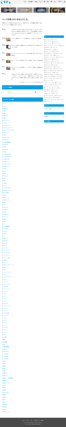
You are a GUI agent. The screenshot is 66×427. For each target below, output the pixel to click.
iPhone (5, 185)
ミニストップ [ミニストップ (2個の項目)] (48, 51)
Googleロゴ (6, 166)
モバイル (5, 322)
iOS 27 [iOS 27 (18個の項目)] (54, 62)
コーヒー (5, 274)
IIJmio (4, 171)
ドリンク (5, 296)
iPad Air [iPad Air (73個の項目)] (47, 64)
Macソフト (5, 216)
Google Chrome (7, 156)
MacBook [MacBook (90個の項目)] (57, 66)
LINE (4, 202)
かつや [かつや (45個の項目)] (60, 74)
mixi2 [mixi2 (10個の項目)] (54, 99)
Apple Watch (6, 139)
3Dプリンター (6, 120)
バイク (4, 301)
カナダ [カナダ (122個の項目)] (54, 39)
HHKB (4, 168)
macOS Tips (6, 214)
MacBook (5, 209)
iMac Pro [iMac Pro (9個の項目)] (56, 72)
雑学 (4, 397)
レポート (5, 330)
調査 (4, 395)
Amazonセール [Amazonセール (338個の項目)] (58, 53)
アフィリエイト (6, 250)
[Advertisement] (54, 25)
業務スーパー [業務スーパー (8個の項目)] (48, 93)
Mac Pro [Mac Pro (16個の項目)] (61, 70)
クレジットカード (7, 272)
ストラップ (5, 281)
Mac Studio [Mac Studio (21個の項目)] (48, 72)
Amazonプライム (7, 127)
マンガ (4, 318)
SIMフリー (5, 231)
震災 (4, 402)
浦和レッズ (5, 375)
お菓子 (4, 260)
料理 (4, 361)
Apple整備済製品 (7, 142)
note (4, 221)
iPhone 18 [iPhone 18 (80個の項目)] (48, 59)
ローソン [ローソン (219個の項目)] (58, 82)
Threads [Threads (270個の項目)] (57, 97)
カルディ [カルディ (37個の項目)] (54, 89)
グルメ (4, 269)
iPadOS (5, 183)
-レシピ (5, 106)
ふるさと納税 (6, 313)
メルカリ (5, 320)
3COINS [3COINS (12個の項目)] (54, 91)
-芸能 (4, 118)
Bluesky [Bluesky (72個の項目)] (47, 99)
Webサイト (5, 238)
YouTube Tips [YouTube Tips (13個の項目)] (48, 97)
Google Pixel (6, 159)
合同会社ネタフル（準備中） (39, 420)
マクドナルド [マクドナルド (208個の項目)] (48, 78)
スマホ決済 (5, 286)
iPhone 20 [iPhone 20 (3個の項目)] (48, 61)
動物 (4, 339)
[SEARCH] (64, 1)
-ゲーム (5, 103)
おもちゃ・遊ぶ (6, 257)
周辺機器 (5, 342)
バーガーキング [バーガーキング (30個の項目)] (58, 78)
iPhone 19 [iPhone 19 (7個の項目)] (55, 59)
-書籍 (4, 113)
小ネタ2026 (6, 358)
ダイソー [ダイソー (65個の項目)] (47, 91)
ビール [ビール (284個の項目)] (47, 39)
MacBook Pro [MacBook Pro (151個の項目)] (58, 68)
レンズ (4, 332)
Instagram (5, 176)
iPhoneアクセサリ (7, 188)
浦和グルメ (5, 373)
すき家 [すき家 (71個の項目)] (61, 76)
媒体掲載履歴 (6, 346)
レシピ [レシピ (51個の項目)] (47, 86)
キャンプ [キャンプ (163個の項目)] (58, 84)
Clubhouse (5, 144)
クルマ (4, 267)
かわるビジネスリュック (8, 265)
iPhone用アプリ (6, 190)
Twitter (5, 233)
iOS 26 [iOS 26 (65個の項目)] (47, 62)
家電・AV (5, 349)
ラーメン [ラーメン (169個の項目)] (48, 87)
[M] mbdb (38, 424)
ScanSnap (5, 228)
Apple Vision (6, 137)
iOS (4, 178)
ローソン (5, 334)
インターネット (6, 255)
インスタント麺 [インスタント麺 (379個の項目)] (56, 87)
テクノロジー (6, 291)
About (24, 420)
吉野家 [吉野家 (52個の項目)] (54, 76)
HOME (3, 5)
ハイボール (5, 303)
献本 (4, 387)
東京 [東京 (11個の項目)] (56, 49)
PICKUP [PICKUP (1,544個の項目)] (56, 51)
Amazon (5, 123)
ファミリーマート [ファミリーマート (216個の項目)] (49, 82)
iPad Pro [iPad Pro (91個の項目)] (60, 62)
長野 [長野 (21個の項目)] (61, 45)
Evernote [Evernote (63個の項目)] (55, 41)
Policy (31, 420)
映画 (4, 366)
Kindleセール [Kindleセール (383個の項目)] (48, 55)
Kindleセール (6, 197)
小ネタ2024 (6, 354)
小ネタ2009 (6, 351)
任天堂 (4, 337)
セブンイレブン (6, 289)
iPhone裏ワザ (6, 192)
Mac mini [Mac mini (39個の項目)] (53, 70)
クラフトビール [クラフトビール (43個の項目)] (56, 43)
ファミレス (5, 308)
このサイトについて (7, 277)
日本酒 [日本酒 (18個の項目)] (47, 47)
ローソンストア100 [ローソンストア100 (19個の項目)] (49, 84)
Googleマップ (6, 163)
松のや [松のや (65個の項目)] (53, 74)
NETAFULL (31, 422)
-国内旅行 (5, 108)
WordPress (5, 241)
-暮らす (5, 111)
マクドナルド (6, 315)
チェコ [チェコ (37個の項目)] (47, 45)
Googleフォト (6, 161)
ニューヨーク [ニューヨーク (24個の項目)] (55, 45)
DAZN (4, 147)
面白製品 (5, 404)
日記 (4, 363)
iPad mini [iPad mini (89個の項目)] (55, 64)
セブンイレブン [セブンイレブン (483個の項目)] (49, 80)
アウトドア (5, 248)
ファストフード (6, 305)
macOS (5, 212)
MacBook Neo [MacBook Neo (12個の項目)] (48, 49)
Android (5, 132)
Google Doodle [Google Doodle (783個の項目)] (49, 95)
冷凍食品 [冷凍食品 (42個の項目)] (47, 89)
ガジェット (5, 262)
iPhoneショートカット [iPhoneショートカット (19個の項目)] (50, 57)
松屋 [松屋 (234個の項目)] (47, 74)
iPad (4, 180)
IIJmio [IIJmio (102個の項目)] (60, 99)
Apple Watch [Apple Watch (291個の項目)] (48, 66)
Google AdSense (7, 154)
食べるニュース (6, 411)
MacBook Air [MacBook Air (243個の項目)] (48, 68)
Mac (4, 204)
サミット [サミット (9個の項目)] (56, 93)
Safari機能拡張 (6, 226)
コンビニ (5, 279)
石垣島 (4, 390)
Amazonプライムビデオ (8, 130)
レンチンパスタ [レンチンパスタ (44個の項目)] (55, 86)
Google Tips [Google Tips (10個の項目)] (59, 95)
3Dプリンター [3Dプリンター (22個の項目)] (48, 101)
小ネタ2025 (6, 356)
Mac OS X (5, 207)
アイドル (5, 245)
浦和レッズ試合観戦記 (8, 378)
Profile (27, 420)
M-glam (34, 424)
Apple (4, 135)
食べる (4, 409)
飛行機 (4, 407)
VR (4, 236)
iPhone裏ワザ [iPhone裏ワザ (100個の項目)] (49, 53)
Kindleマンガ (6, 200)
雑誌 (4, 399)
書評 (4, 368)
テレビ (4, 293)
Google (5, 151)
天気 (4, 344)
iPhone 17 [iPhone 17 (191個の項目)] (60, 57)
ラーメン (5, 325)
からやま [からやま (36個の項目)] (47, 76)
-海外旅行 (5, 115)
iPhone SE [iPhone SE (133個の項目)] (56, 61)
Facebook (5, 149)
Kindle (4, 195)
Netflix (4, 219)
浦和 (4, 370)
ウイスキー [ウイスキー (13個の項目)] (54, 47)
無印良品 (5, 380)
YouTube (5, 243)
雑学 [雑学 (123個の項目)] (56, 55)
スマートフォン (6, 284)
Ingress (5, 173)
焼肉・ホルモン (6, 383)
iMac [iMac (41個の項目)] (47, 70)
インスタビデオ (6, 253)
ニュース (5, 298)
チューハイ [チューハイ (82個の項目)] (48, 41)
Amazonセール (6, 125)
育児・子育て (6, 392)
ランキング (5, 327)
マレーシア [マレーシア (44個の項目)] (48, 43)
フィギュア (5, 310)
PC (4, 224)
